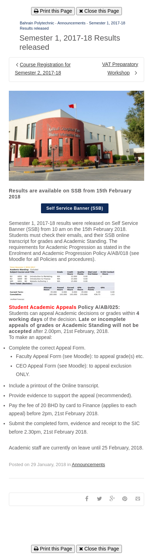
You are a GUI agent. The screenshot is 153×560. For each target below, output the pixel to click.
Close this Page (99, 11)
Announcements (71, 23)
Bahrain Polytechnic (37, 23)
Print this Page (53, 11)
